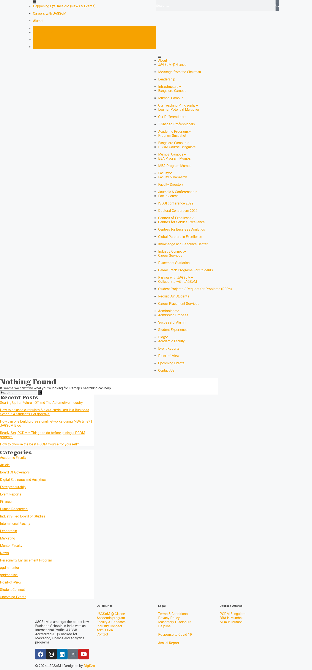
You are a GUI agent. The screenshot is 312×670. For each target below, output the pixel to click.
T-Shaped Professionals (176, 124)
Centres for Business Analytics (181, 229)
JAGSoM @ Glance (172, 65)
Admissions (168, 311)
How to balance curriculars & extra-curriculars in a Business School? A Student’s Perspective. (44, 412)
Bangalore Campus (172, 91)
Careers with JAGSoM (49, 13)
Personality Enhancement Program (26, 560)
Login (38, 28)
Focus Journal (168, 196)
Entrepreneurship (13, 487)
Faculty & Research (172, 177)
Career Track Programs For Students (185, 270)
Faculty (165, 173)
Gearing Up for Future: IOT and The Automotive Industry (41, 403)
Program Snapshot (172, 136)
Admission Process (173, 315)
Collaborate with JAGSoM (177, 282)
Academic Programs (175, 131)
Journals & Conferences (177, 192)
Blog (163, 337)
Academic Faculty (171, 341)
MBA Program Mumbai (175, 166)
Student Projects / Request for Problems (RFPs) (195, 289)
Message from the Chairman (179, 72)
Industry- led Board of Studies (23, 516)
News (4, 553)
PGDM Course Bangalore (177, 147)
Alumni (38, 21)
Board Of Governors (15, 472)
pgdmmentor (9, 568)
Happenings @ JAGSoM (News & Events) (64, 6)
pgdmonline (9, 575)
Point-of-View (169, 356)
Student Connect (12, 590)
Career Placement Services (178, 304)
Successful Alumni (172, 322)
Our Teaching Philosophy (178, 105)
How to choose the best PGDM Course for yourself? (39, 444)
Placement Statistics (174, 263)
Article (5, 465)
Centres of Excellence (176, 218)
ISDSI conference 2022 (176, 203)
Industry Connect (172, 251)
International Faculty (15, 524)
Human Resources (14, 509)
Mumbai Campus (170, 98)
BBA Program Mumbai (174, 158)
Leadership (166, 79)
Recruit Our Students (173, 296)
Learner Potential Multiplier (178, 109)
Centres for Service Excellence (181, 222)
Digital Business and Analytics (23, 480)
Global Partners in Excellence (180, 237)
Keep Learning (44, 40)
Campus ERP (43, 32)
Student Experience (173, 330)
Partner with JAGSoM (176, 277)
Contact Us (166, 370)
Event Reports (169, 348)
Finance (6, 502)
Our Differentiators (172, 117)
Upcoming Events (171, 363)
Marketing (7, 538)
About (164, 60)
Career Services (170, 255)
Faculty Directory (171, 184)
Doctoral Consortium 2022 (178, 211)
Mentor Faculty (11, 546)
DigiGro (89, 666)
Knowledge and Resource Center (57, 47)
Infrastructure (169, 87)
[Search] (277, 5)
